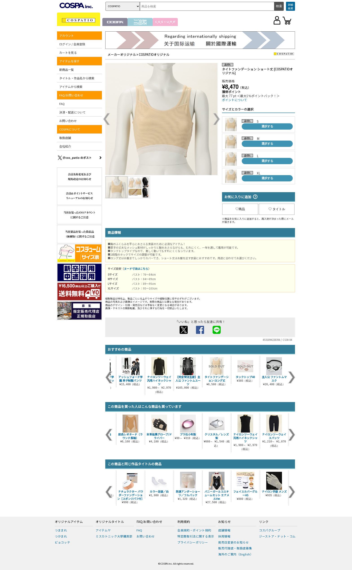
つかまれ (61, 536)
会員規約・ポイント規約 (194, 530)
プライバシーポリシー (192, 542)
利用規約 (183, 522)
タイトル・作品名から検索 (76, 78)
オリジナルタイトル (110, 522)
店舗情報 (224, 530)
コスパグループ (269, 530)
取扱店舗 (65, 138)
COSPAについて (69, 129)
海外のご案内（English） (235, 554)
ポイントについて (234, 100)
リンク (263, 522)
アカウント (66, 35)
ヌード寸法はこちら (136, 268)
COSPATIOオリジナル (154, 54)
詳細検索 (290, 6)
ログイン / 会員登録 (72, 44)
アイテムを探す (69, 61)
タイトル (276, 209)
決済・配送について (72, 112)
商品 (240, 209)
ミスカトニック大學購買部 (114, 536)
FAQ (62, 104)
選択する (267, 126)
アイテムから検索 (70, 87)
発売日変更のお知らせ (233, 542)
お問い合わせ (68, 121)
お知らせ (224, 522)
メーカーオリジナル (122, 54)
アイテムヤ (103, 530)
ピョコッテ (62, 542)
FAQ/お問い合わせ (71, 95)
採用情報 (224, 536)
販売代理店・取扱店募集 (235, 548)
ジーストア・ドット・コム (277, 536)
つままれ (61, 530)
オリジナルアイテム (69, 522)
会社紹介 (65, 146)
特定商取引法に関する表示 (195, 536)
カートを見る (68, 52)
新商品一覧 (66, 69)
